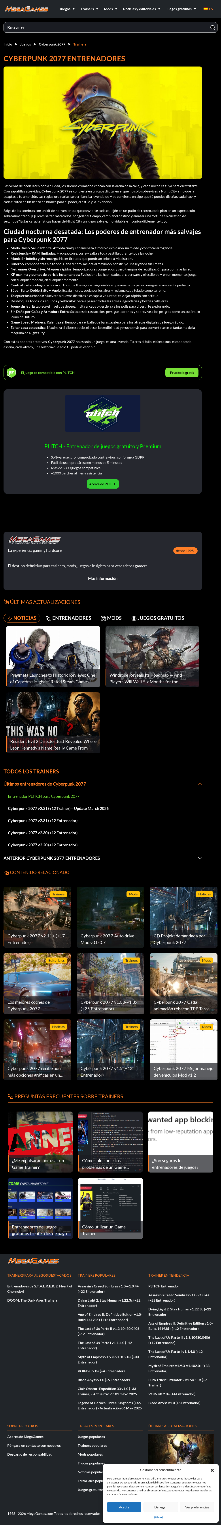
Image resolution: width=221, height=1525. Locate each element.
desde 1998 (185, 550)
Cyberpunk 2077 (52, 44)
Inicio (8, 44)
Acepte (124, 1507)
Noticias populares (92, 1472)
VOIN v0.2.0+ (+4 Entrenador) (101, 1371)
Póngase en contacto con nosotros (34, 1445)
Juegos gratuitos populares (99, 1489)
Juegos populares (91, 1436)
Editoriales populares (94, 1481)
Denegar (160, 1507)
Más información (102, 578)
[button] (212, 1470)
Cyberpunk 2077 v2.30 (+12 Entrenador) (42, 832)
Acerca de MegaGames (25, 1436)
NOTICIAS (21, 618)
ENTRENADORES (68, 618)
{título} (158, 1517)
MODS (111, 618)
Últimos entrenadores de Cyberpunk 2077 (45, 783)
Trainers (80, 44)
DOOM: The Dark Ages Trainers (32, 1300)
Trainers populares (92, 1445)
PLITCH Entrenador (163, 1286)
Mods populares (90, 1454)
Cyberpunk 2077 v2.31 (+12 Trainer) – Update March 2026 (58, 808)
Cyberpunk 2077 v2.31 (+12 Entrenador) (42, 820)
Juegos (25, 44)
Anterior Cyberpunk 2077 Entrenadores (52, 858)
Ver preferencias (197, 1507)
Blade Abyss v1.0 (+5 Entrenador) (104, 1380)
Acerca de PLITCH (103, 484)
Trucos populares (91, 1463)
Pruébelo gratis (182, 372)
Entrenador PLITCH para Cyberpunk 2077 (43, 796)
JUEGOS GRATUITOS (157, 618)
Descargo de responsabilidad (29, 1454)
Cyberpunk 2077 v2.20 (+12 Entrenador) (42, 844)
